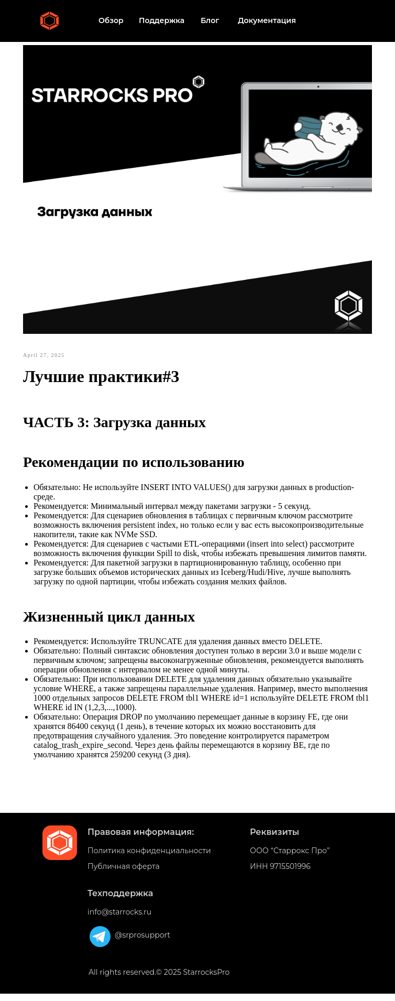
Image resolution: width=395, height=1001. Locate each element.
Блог (210, 20)
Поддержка (161, 20)
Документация (267, 20)
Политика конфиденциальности (149, 858)
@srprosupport (142, 942)
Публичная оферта (123, 873)
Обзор (111, 20)
